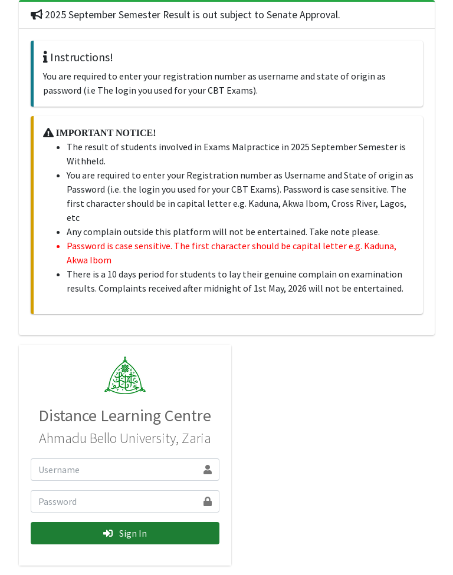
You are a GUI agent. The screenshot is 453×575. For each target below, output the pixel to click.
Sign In (125, 533)
